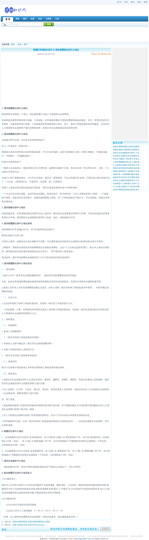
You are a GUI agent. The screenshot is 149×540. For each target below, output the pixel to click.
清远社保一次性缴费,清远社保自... (127, 174)
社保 (126, 2)
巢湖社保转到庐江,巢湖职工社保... (127, 171)
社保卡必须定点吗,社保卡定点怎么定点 (28, 525)
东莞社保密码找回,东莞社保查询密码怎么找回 (31, 522)
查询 (132, 2)
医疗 (26, 44)
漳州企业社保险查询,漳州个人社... (127, 153)
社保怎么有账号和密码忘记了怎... (126, 180)
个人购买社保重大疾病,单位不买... (127, 165)
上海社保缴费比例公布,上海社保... (127, 162)
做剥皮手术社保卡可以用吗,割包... (127, 177)
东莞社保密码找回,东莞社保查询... (127, 147)
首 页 (119, 2)
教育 (145, 2)
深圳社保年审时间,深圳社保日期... (127, 168)
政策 (139, 2)
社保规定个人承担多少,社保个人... (127, 183)
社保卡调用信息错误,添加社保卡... (127, 190)
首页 (13, 44)
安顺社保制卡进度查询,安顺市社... (127, 150)
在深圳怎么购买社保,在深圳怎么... (127, 156)
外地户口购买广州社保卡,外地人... (127, 159)
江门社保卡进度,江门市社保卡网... (127, 186)
